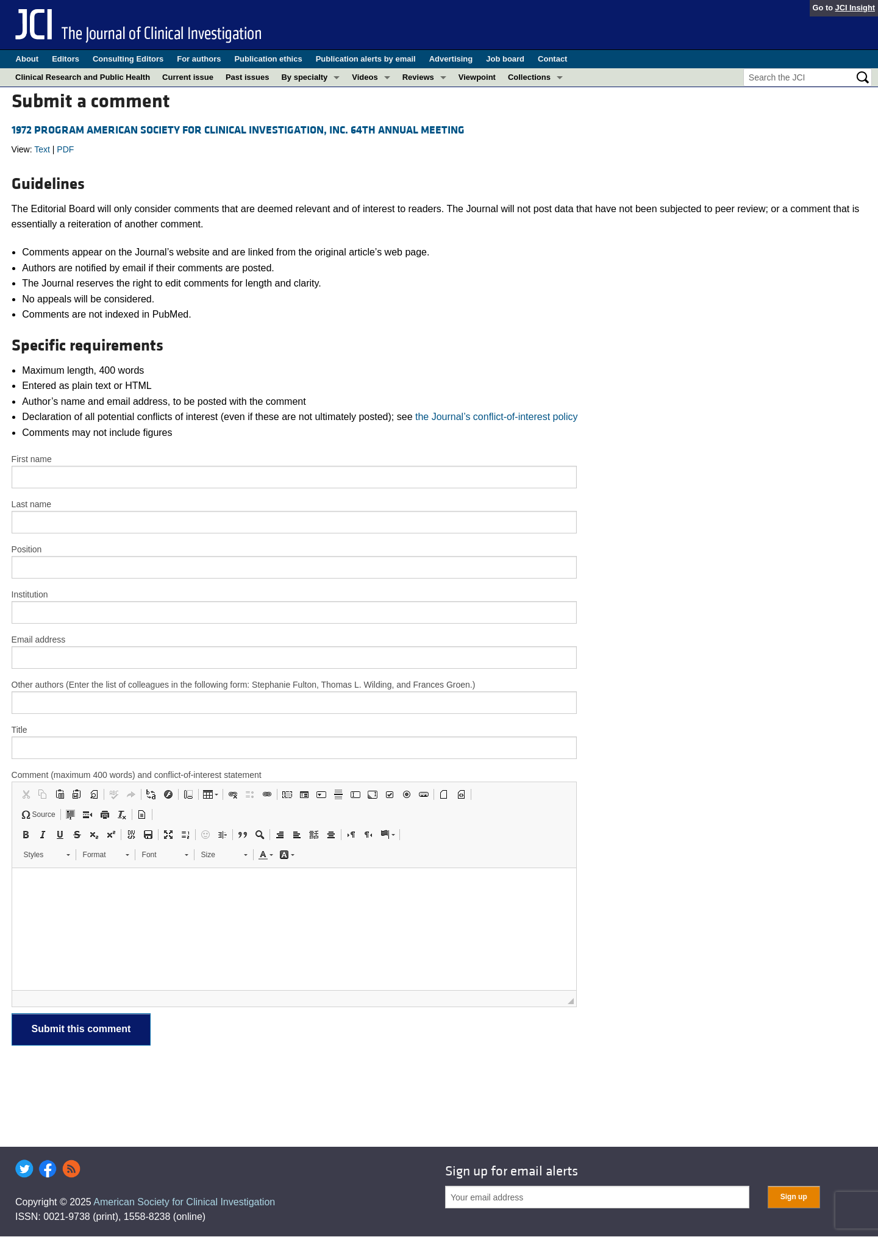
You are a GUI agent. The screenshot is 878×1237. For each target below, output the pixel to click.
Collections (529, 77)
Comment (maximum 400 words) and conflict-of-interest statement (137, 775)
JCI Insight (855, 7)
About (27, 58)
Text (42, 149)
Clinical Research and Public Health (82, 77)
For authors (199, 58)
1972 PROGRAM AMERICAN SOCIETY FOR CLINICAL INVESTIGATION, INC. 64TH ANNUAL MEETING (238, 130)
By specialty (304, 77)
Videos (364, 77)
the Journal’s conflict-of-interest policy (496, 417)
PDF (65, 149)
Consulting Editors (128, 58)
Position (27, 549)
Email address (39, 639)
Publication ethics (268, 58)
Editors (65, 58)
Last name (31, 504)
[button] (25, 794)
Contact (552, 58)
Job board (505, 58)
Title (19, 730)
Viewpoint (477, 77)
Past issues (247, 77)
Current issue (187, 77)
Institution (30, 594)
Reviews (418, 77)
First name (32, 459)
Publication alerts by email (366, 58)
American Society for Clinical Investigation (184, 1202)
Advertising (451, 58)
